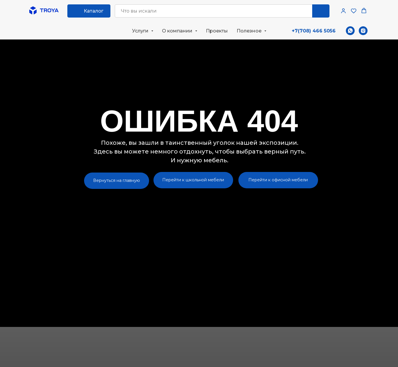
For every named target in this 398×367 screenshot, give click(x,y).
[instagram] (363, 30)
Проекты (217, 31)
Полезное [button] (250, 31)
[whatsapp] (350, 30)
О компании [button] (178, 31)
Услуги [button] (141, 31)
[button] (343, 10)
